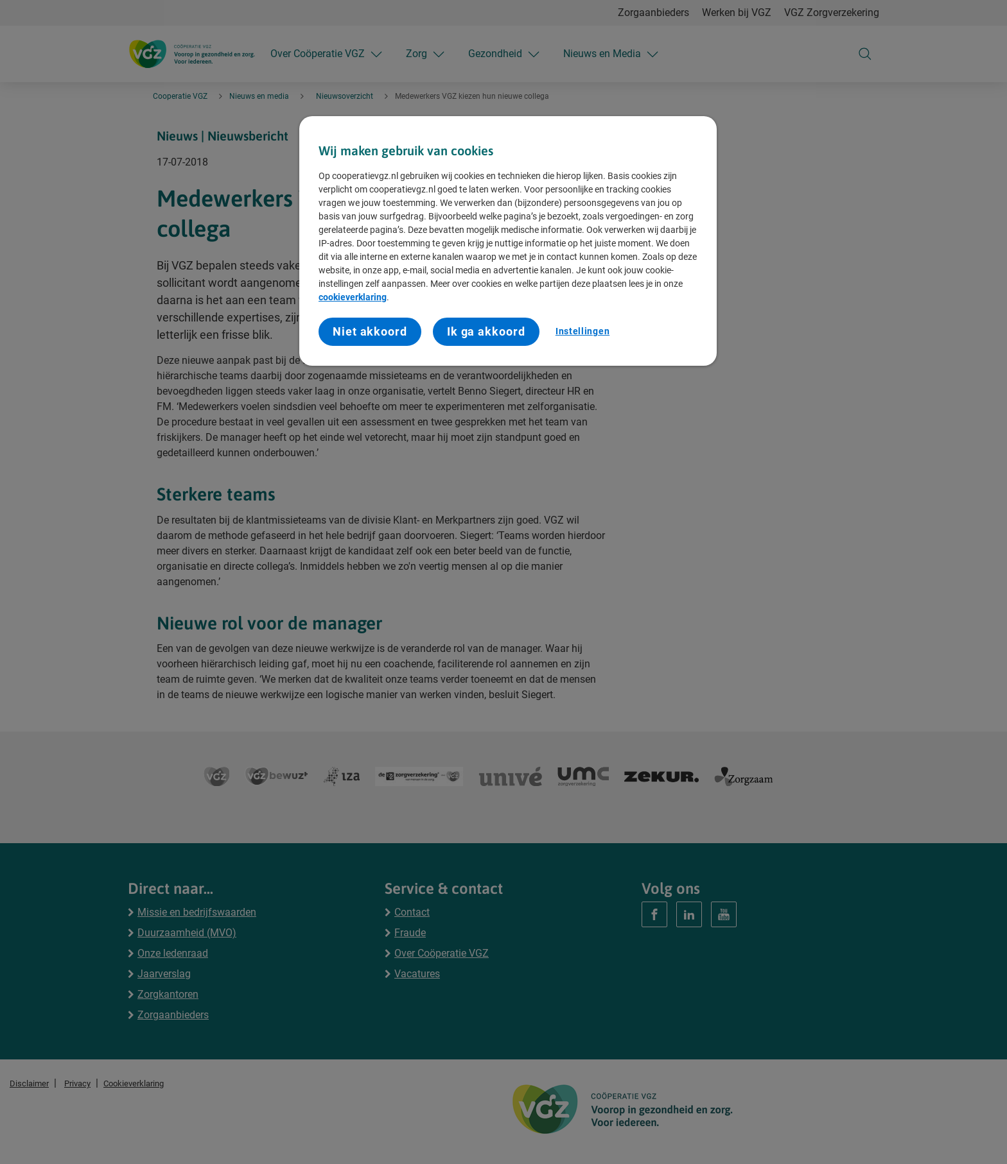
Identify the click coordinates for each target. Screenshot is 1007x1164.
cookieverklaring (353, 297)
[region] (508, 241)
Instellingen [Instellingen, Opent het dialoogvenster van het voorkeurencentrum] (582, 331)
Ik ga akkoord (486, 331)
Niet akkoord (370, 331)
